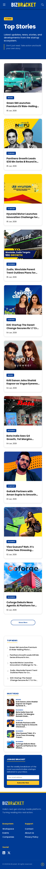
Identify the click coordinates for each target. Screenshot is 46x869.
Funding (11, 153)
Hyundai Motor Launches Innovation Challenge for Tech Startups (22, 217)
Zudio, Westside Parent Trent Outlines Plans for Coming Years (21, 273)
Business (11, 264)
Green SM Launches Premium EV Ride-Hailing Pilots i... (23, 648)
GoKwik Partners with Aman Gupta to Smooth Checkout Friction (21, 495)
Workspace (8, 828)
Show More (23, 622)
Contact (29, 828)
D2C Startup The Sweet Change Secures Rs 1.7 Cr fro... (24, 679)
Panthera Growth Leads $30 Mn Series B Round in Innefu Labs (22, 162)
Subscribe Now (23, 783)
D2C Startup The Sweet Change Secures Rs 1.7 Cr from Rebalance (22, 328)
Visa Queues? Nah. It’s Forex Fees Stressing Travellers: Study (20, 550)
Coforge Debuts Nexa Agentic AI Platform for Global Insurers (21, 606)
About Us (29, 832)
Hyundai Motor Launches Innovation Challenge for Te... (24, 664)
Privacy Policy (31, 837)
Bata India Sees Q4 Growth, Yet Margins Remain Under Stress (19, 439)
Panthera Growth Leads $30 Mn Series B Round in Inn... (24, 656)
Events (5, 832)
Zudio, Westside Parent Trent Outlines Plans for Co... (23, 671)
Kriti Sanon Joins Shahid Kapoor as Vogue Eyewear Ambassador (23, 384)
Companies (8, 837)
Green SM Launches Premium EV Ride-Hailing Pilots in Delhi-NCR (22, 106)
